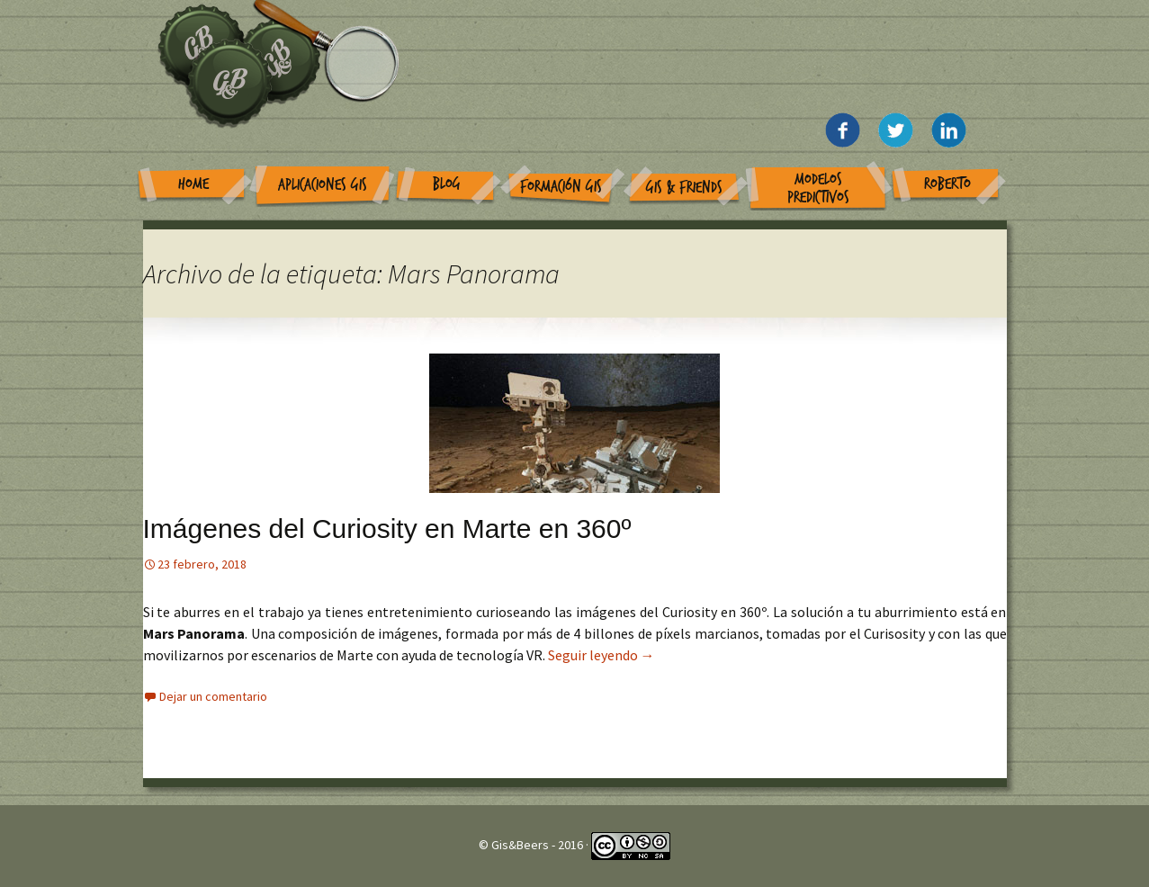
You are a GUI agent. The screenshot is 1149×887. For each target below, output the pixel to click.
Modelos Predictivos (818, 188)
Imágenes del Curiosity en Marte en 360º (387, 528)
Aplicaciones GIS (322, 184)
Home (193, 184)
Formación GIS (561, 186)
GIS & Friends (684, 187)
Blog (447, 184)
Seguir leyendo (601, 655)
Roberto (947, 184)
